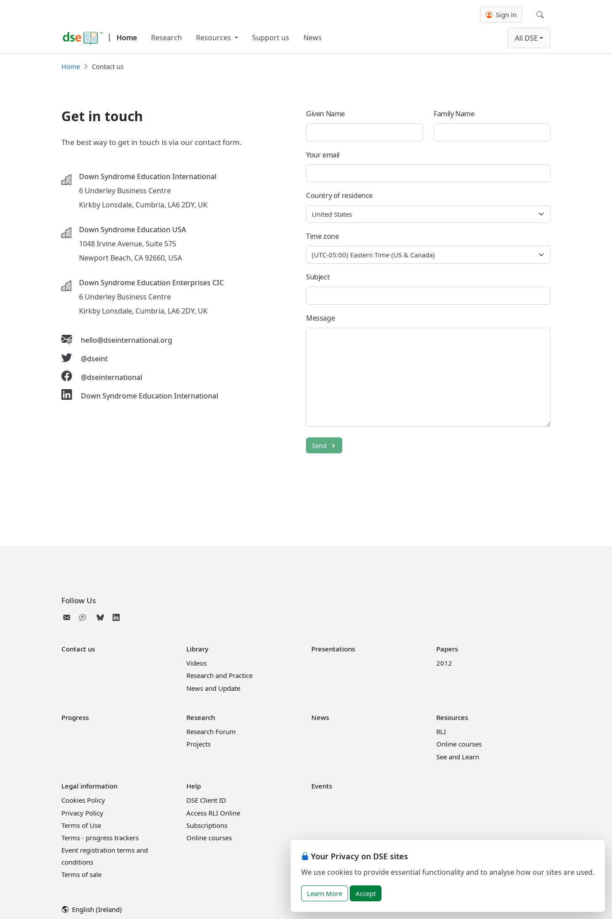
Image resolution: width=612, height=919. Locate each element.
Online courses (459, 743)
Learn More (324, 893)
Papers (447, 648)
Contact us (78, 648)
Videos (196, 663)
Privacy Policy (82, 812)
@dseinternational (111, 377)
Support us (270, 37)
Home (127, 37)
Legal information (89, 785)
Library (197, 648)
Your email (323, 155)
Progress (75, 717)
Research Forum (211, 731)
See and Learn (457, 756)
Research (166, 37)
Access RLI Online (213, 812)
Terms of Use (81, 825)
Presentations (333, 648)
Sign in (501, 14)
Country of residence (339, 195)
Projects (198, 743)
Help (193, 785)
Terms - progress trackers (100, 837)
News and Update (213, 688)
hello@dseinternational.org (126, 340)
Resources (214, 37)
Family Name (454, 114)
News (312, 37)
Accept (365, 893)
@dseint (94, 359)
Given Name (325, 114)
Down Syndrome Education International (149, 396)
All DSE (526, 38)
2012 (444, 663)
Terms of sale (81, 874)
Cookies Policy (83, 800)
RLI (441, 731)
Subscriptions (206, 825)
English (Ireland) (92, 909)
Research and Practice (219, 675)
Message (320, 318)
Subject (317, 277)
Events (321, 785)
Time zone (322, 236)
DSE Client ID (206, 800)
